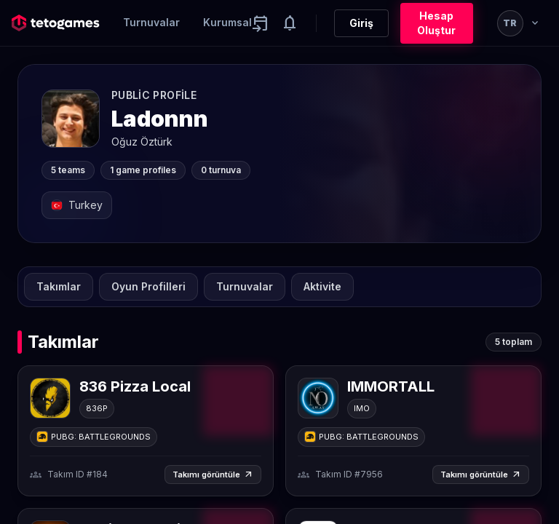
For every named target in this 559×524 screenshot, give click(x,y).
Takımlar (58, 286)
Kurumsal (227, 22)
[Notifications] (289, 23)
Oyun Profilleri (148, 286)
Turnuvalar (151, 22)
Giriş (361, 23)
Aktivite (322, 286)
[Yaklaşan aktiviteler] (260, 23)
